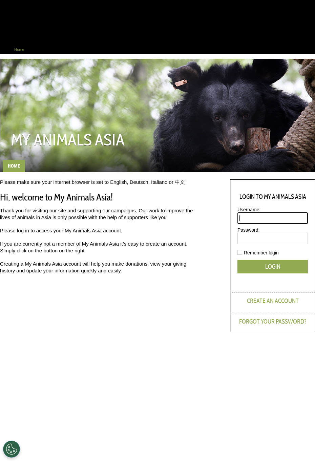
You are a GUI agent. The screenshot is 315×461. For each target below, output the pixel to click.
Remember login (261, 252)
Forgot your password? (273, 321)
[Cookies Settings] (11, 449)
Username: (248, 209)
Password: (248, 230)
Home (5, 49)
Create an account (273, 301)
